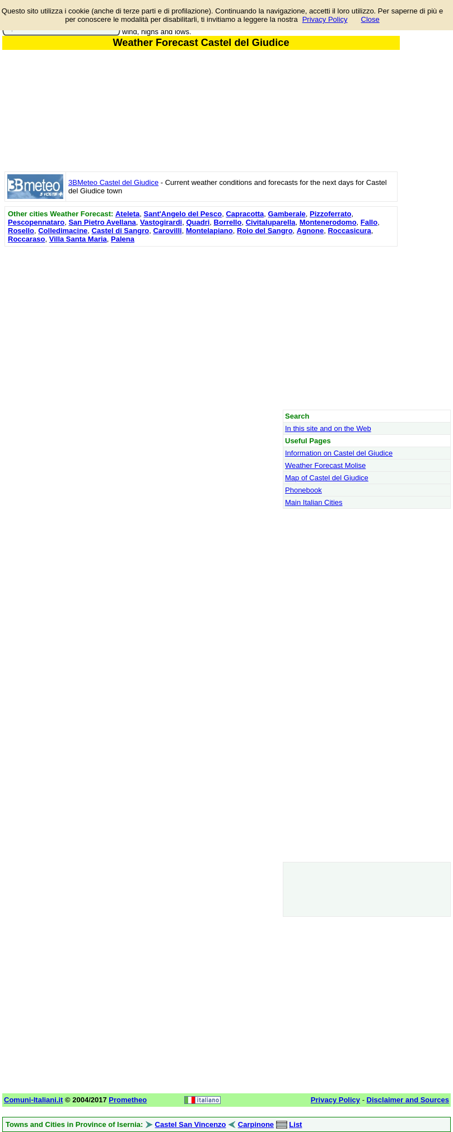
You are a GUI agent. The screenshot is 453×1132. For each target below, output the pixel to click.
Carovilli (167, 230)
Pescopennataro (36, 222)
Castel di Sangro (121, 230)
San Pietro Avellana (102, 222)
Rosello (21, 230)
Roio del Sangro (265, 230)
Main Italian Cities (314, 502)
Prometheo (128, 1100)
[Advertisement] (201, 327)
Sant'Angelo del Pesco (183, 214)
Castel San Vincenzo (190, 1124)
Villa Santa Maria (78, 239)
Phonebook (303, 490)
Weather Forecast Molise (325, 465)
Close (370, 19)
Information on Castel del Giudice (339, 453)
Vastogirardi (161, 222)
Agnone (310, 230)
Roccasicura (349, 230)
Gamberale (287, 214)
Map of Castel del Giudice (326, 478)
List (295, 1124)
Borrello (228, 222)
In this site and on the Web (328, 428)
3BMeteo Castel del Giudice (113, 182)
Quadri (197, 222)
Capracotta (245, 214)
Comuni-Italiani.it (33, 1100)
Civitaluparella (271, 222)
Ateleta (127, 214)
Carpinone (256, 1124)
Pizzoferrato (330, 214)
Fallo (369, 222)
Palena (122, 239)
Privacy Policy (325, 19)
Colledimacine (62, 230)
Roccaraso (26, 239)
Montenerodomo (328, 222)
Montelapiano (209, 230)
